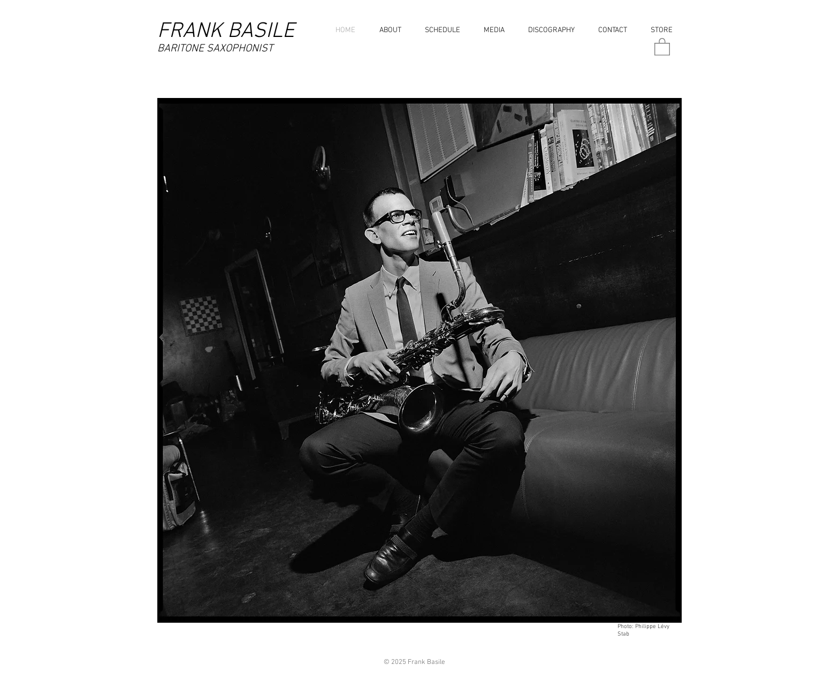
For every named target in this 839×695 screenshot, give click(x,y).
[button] (491, 30)
